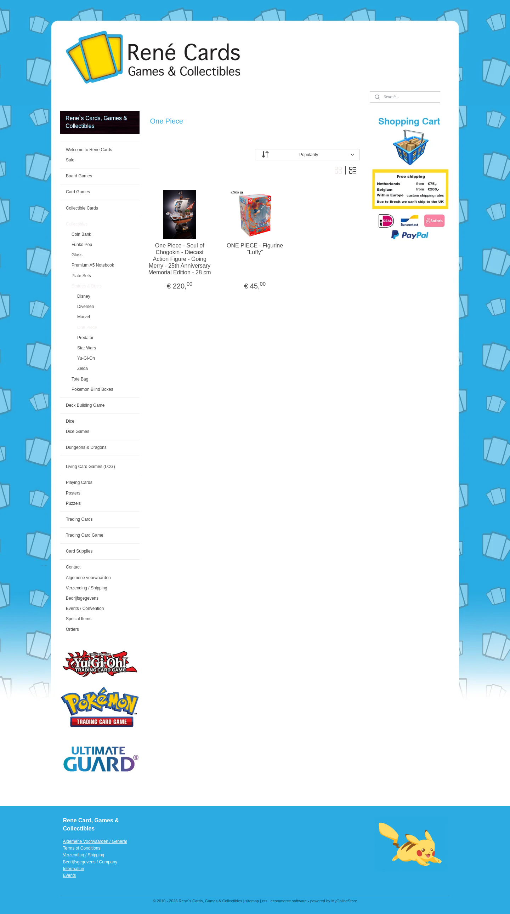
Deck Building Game (85, 405)
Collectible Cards (82, 208)
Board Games (79, 175)
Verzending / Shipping (86, 587)
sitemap (252, 901)
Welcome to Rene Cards (89, 149)
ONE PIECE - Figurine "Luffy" (255, 248)
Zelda (82, 368)
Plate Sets (81, 275)
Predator (85, 337)
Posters (73, 493)
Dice (70, 421)
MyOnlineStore (344, 901)
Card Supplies (79, 551)
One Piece (87, 327)
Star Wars (86, 347)
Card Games (78, 191)
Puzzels (73, 503)
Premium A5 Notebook (93, 265)
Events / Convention (85, 608)
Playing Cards (79, 482)
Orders (72, 629)
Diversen (85, 306)
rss (264, 901)
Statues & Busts (87, 286)
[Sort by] (307, 154)
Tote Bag (80, 379)
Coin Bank (81, 234)
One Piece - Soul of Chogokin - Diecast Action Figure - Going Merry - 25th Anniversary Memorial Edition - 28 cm (179, 259)
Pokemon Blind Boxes (92, 389)
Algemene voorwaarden (88, 577)
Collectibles (76, 224)
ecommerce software (289, 901)
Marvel (83, 316)
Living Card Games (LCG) (90, 466)
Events (69, 875)
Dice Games (77, 431)
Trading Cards (79, 519)
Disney (83, 296)
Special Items (78, 618)
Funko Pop (82, 244)
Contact (73, 567)
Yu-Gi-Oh (86, 358)
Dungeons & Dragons (86, 447)
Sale (70, 160)
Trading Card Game (84, 535)
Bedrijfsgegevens (82, 598)
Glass (77, 254)
